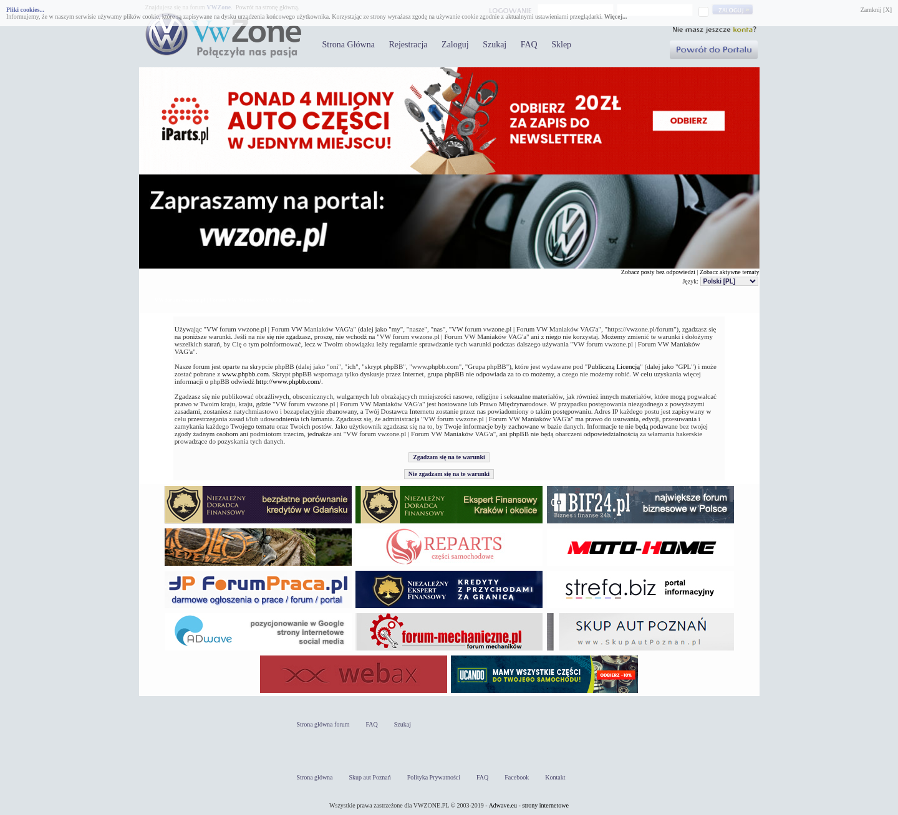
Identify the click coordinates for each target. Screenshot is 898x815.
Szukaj (494, 44)
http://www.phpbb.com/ (288, 381)
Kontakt (555, 777)
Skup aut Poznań (370, 777)
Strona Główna (348, 44)
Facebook (517, 777)
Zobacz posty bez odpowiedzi (658, 272)
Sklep (561, 44)
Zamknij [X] (876, 9)
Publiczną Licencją (613, 366)
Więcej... (615, 16)
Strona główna (315, 777)
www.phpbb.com (245, 374)
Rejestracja (408, 44)
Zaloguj (455, 44)
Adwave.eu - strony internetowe (529, 805)
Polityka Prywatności (433, 777)
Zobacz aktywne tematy (730, 272)
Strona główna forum (323, 724)
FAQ (529, 44)
